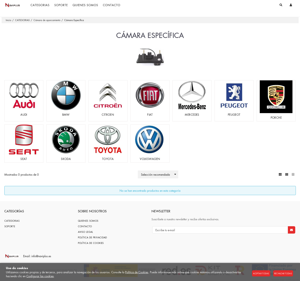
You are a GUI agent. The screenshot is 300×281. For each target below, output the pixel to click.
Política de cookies (91, 243)
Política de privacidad (92, 237)
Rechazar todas (283, 273)
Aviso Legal (85, 232)
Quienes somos (88, 220)
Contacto (85, 226)
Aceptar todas (261, 273)
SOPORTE (9, 226)
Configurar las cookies (40, 276)
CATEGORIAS (12, 220)
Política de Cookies (136, 272)
